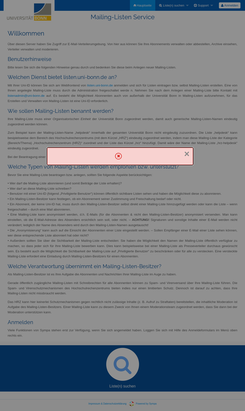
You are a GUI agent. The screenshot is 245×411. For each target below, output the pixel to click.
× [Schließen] (186, 153)
